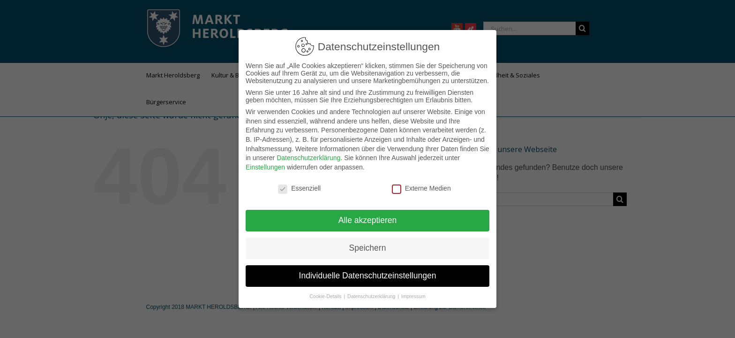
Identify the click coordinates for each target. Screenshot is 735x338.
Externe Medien (421, 184)
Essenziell (299, 184)
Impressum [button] (413, 292)
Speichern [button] (367, 244)
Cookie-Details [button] (326, 292)
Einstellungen (265, 163)
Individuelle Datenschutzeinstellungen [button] (367, 272)
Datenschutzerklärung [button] (372, 292)
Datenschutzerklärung (308, 154)
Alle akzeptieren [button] (367, 216)
